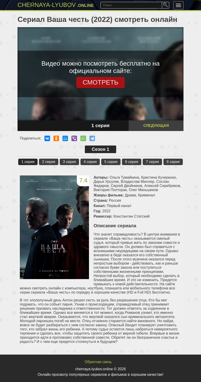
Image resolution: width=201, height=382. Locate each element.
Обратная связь (98, 362)
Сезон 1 (100, 149)
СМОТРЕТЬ (100, 82)
